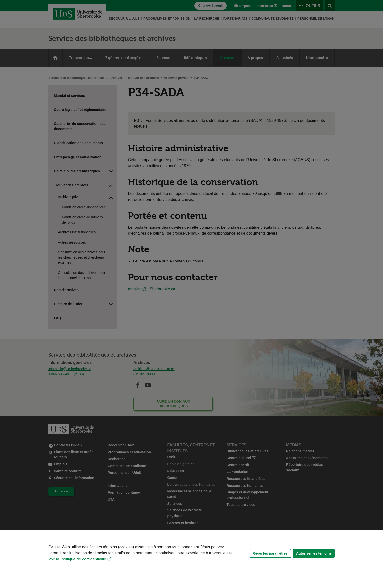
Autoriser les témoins (313, 553)
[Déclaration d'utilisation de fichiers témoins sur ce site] (191, 553)
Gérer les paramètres (270, 553)
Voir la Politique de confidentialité (77, 559)
